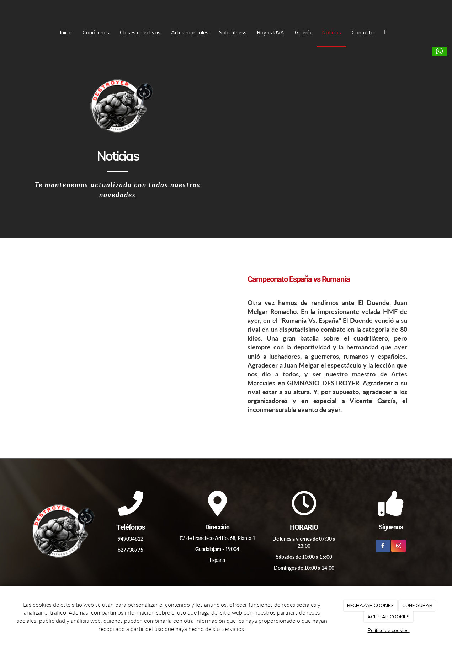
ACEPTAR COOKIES (388, 617)
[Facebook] (383, 546)
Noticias (331, 33)
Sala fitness (232, 33)
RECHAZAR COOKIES (370, 605)
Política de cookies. (389, 630)
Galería (303, 33)
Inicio (66, 33)
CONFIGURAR (417, 605)
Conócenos (96, 33)
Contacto (363, 33)
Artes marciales (189, 33)
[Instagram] (398, 546)
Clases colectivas (140, 33)
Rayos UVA (270, 33)
